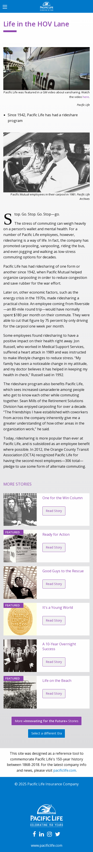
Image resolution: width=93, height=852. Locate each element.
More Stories (46, 721)
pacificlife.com (64, 770)
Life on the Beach (56, 680)
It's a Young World (57, 607)
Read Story (54, 511)
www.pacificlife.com (46, 845)
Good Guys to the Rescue (63, 571)
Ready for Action (56, 534)
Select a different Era (46, 733)
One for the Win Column (62, 497)
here (86, 97)
